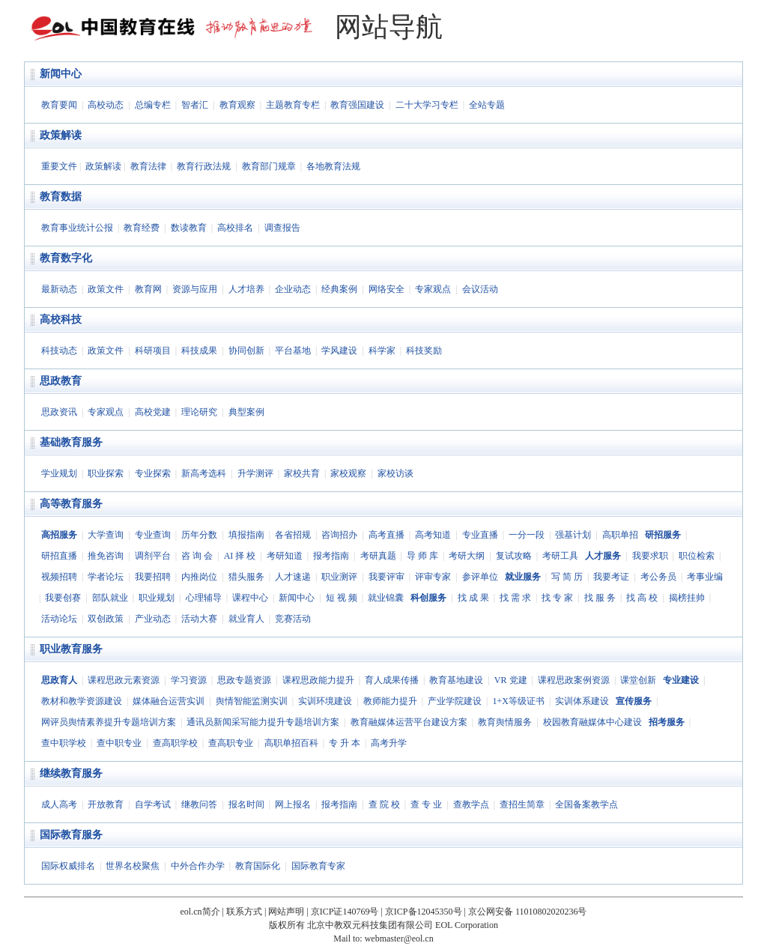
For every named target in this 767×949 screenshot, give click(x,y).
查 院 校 (384, 804)
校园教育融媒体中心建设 (592, 722)
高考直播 (386, 535)
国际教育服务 (71, 834)
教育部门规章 (269, 166)
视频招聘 (59, 576)
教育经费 (142, 227)
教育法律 (148, 166)
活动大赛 (199, 618)
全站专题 (487, 105)
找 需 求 (515, 597)
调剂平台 (153, 556)
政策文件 (106, 289)
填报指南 (246, 535)
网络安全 (386, 289)
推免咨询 (106, 556)
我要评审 (386, 576)
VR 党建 (510, 680)
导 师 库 (422, 556)
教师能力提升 (390, 701)
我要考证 (611, 576)
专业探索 (153, 473)
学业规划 (59, 473)
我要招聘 (153, 576)
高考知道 (433, 535)
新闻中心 (61, 73)
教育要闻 (59, 105)
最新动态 (59, 289)
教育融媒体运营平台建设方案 (409, 722)
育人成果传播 (392, 680)
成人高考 (59, 804)
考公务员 (658, 576)
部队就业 (110, 597)
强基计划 (573, 535)
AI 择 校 (240, 556)
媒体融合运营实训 (168, 701)
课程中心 (250, 597)
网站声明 (286, 911)
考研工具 (560, 556)
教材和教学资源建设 (81, 701)
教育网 (148, 289)
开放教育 (106, 804)
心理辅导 (204, 597)
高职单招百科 (291, 743)
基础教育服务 (71, 442)
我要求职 (650, 556)
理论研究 (199, 412)
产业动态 (153, 618)
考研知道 (285, 556)
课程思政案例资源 (574, 680)
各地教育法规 (333, 166)
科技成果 (199, 350)
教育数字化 (66, 258)
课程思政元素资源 (124, 680)
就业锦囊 (386, 597)
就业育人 (246, 618)
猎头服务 (246, 576)
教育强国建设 (357, 105)
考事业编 (705, 576)
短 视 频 (341, 597)
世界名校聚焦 (133, 866)
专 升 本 (344, 743)
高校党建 (153, 412)
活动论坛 (59, 618)
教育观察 (237, 105)
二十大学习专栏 (426, 105)
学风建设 (339, 350)
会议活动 (480, 289)
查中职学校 (63, 743)
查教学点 (471, 804)
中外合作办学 (198, 866)
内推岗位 (199, 576)
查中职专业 (119, 743)
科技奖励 (424, 350)
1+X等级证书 (518, 701)
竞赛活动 (293, 618)
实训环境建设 (325, 701)
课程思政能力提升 (318, 680)
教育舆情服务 (505, 722)
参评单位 (480, 576)
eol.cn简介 (200, 911)
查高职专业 (230, 743)
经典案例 (339, 289)
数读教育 (189, 227)
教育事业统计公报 (77, 227)
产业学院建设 (455, 701)
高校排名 (235, 227)
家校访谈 (395, 473)
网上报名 (293, 804)
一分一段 (527, 535)
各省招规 (293, 535)
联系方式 (244, 911)
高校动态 (106, 105)
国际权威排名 (68, 866)
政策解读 (61, 135)
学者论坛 (106, 576)
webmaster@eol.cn (399, 938)
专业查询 (153, 535)
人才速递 (293, 576)
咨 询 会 (197, 556)
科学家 (382, 350)
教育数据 (61, 196)
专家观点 (433, 289)
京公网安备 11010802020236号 (527, 911)
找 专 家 (557, 597)
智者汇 (194, 105)
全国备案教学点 (586, 804)
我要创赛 (63, 597)
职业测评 (339, 576)
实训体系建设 (582, 701)
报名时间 (246, 804)
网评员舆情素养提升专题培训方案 (108, 722)
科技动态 (59, 350)
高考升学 (389, 743)
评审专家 (433, 576)
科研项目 (153, 350)
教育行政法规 (204, 166)
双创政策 (106, 618)
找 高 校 (642, 597)
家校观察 (348, 473)
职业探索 (106, 473)
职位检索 (697, 556)
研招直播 (59, 556)
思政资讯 (59, 412)
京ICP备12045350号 (423, 911)
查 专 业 (426, 804)
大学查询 (106, 535)
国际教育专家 (318, 866)
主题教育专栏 (293, 105)
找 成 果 (473, 597)
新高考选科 (203, 473)
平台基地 (293, 350)
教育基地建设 (456, 680)
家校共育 (302, 473)
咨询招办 (339, 535)
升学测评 (255, 473)
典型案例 (246, 412)
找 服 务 (600, 597)
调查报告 (282, 227)
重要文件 (59, 166)
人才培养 (246, 289)
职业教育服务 (71, 649)
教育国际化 (257, 866)
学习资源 (189, 680)
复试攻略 (514, 556)
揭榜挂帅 (687, 597)
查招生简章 (522, 804)
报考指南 (331, 556)
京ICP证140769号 (345, 911)
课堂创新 (638, 680)
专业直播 (480, 535)
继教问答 (199, 804)
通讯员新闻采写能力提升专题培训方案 (263, 722)
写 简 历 (567, 576)
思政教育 (61, 380)
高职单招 (620, 535)
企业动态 (293, 289)
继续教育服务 (71, 773)
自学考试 (153, 804)
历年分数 (199, 535)
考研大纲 (467, 556)
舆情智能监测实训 (252, 701)
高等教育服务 (71, 503)
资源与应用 (194, 289)
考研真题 (378, 556)
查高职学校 (175, 743)
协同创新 (246, 350)
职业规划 (157, 597)
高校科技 (61, 319)
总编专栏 (153, 105)
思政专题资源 (244, 680)
